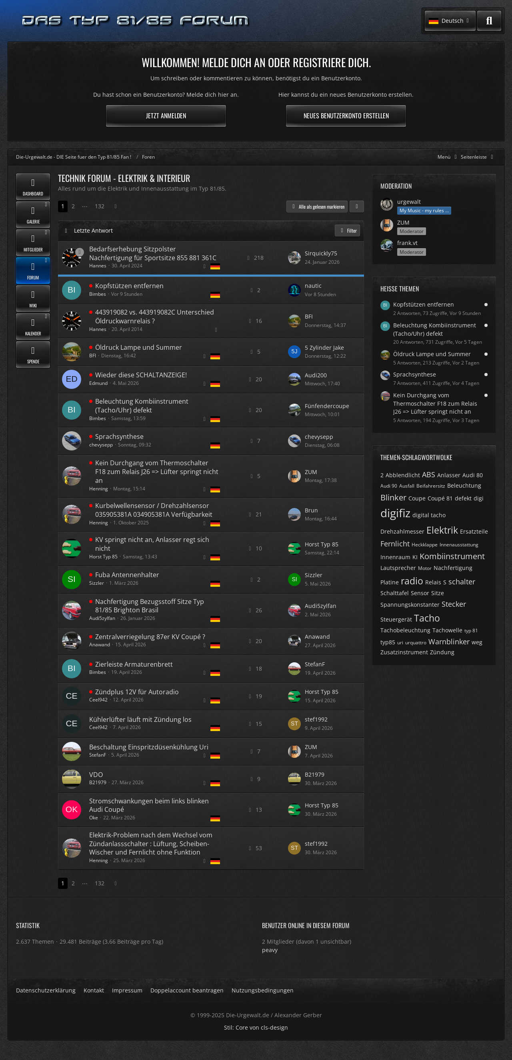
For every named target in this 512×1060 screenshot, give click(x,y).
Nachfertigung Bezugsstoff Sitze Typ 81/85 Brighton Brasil (149, 606)
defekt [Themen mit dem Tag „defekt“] (463, 498)
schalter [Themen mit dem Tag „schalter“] (461, 581)
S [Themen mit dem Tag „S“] (444, 582)
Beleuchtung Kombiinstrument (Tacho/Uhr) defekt (141, 405)
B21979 (97, 782)
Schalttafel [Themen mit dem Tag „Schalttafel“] (394, 593)
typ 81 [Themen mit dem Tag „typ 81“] (471, 630)
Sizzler (96, 583)
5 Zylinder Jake (324, 347)
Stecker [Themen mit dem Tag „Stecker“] (454, 604)
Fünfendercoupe (327, 406)
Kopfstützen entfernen (129, 285)
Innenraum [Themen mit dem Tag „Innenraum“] (395, 557)
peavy (270, 950)
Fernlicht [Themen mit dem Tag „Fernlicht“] (395, 543)
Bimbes (97, 294)
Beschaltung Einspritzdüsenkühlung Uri (148, 747)
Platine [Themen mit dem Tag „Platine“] (389, 582)
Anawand (99, 644)
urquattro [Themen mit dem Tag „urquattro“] (415, 642)
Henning (98, 488)
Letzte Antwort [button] (93, 230)
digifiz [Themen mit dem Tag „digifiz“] (395, 512)
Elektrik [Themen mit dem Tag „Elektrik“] (442, 530)
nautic (313, 285)
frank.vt (407, 243)
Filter (347, 230)
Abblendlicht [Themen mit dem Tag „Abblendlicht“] (403, 475)
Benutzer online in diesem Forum (306, 925)
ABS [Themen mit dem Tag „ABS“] (428, 474)
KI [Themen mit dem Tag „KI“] (415, 557)
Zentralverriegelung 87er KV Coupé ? (150, 636)
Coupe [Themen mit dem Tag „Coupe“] (417, 498)
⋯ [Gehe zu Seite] (85, 206)
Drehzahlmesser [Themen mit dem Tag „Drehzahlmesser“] (402, 531)
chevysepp (101, 444)
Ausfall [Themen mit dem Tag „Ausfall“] (406, 485)
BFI (309, 316)
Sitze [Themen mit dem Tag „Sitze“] (437, 593)
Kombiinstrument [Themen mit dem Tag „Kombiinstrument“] (452, 556)
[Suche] (489, 21)
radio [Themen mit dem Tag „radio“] (412, 580)
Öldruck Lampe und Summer (138, 347)
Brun (311, 510)
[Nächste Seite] (115, 206)
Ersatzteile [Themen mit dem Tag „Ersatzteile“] (474, 531)
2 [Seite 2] (73, 206)
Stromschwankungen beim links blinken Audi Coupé (149, 805)
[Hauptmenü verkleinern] (449, 156)
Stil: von (256, 1027)
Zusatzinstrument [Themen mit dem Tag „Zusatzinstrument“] (404, 652)
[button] (450, 21)
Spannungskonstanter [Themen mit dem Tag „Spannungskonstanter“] (410, 604)
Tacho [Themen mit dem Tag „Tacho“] (427, 618)
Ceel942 (98, 699)
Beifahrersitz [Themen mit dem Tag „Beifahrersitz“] (430, 485)
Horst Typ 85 (103, 556)
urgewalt (409, 201)
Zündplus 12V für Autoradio (137, 691)
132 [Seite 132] (99, 206)
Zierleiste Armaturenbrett (134, 664)
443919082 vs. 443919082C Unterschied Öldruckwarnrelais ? (154, 316)
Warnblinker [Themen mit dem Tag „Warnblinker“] (449, 641)
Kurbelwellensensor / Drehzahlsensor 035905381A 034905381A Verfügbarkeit (153, 510)
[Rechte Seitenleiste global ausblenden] (478, 156)
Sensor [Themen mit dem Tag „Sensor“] (420, 593)
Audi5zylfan (102, 618)
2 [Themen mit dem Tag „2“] (382, 475)
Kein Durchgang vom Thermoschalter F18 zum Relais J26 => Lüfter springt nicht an (156, 471)
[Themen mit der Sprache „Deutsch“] (215, 266)
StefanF (315, 664)
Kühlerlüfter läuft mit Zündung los (140, 719)
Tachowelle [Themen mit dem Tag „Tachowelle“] (447, 630)
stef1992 (316, 719)
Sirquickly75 (321, 253)
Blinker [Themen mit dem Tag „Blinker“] (393, 497)
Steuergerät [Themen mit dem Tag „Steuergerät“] (396, 619)
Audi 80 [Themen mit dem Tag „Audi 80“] (472, 475)
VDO (96, 774)
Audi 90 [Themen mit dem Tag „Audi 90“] (388, 485)
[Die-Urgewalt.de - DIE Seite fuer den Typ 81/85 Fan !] (136, 21)
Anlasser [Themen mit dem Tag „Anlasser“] (448, 475)
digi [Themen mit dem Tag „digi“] (479, 498)
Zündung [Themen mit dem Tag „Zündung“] (442, 652)
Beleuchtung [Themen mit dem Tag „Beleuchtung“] (464, 485)
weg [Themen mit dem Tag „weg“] (477, 642)
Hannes (97, 265)
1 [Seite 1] (62, 206)
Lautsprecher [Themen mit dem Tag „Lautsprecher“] (398, 568)
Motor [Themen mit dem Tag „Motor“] (425, 568)
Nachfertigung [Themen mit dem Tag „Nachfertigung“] (453, 568)
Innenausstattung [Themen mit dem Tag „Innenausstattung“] (459, 544)
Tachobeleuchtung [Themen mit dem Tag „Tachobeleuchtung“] (405, 630)
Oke (93, 817)
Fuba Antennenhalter (127, 574)
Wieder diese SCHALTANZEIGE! (141, 375)
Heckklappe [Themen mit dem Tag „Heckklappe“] (425, 544)
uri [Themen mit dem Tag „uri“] (400, 642)
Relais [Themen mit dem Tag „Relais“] (433, 582)
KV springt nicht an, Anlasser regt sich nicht (152, 544)
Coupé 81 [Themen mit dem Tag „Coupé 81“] (440, 498)
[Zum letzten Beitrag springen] (294, 257)
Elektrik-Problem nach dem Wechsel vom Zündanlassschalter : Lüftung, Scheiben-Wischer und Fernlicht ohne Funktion (150, 844)
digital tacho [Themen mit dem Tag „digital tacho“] (429, 515)
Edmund (98, 383)
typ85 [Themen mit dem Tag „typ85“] (387, 642)
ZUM (311, 472)
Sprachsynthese (119, 436)
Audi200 (316, 375)
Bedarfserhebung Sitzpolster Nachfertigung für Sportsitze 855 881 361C (152, 253)
